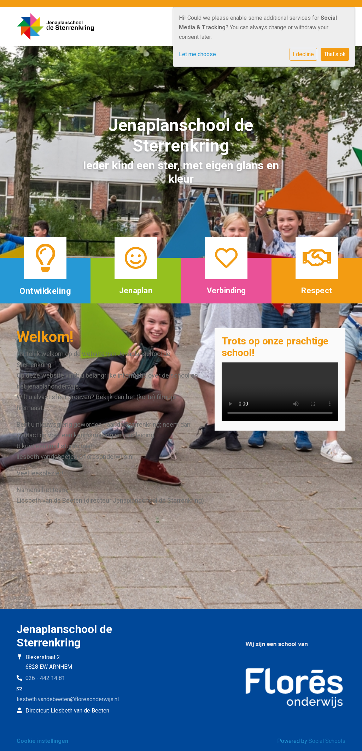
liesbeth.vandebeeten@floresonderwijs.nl (68, 699)
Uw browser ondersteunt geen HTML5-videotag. (280, 391)
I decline (303, 54)
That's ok (335, 54)
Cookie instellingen (42, 741)
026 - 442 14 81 (45, 678)
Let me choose (197, 54)
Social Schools (327, 741)
